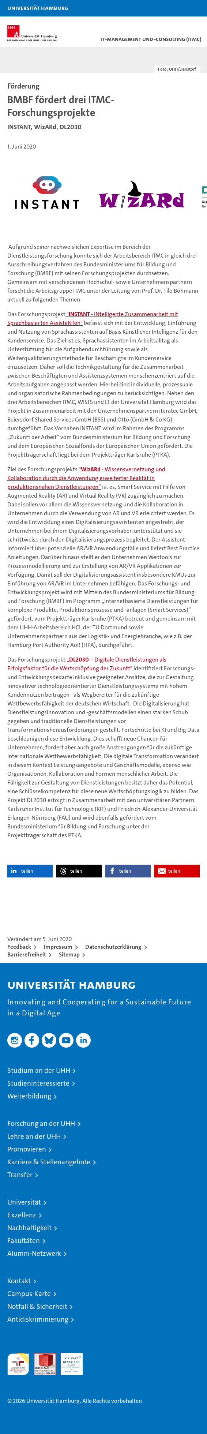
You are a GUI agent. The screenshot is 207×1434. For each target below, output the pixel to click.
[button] (178, 8)
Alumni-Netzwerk (34, 1253)
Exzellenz (21, 1215)
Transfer (20, 1174)
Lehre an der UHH (34, 1136)
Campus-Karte (29, 1293)
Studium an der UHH (38, 1070)
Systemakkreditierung (98, 1357)
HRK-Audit (68, 1361)
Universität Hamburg (37, 8)
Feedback (19, 947)
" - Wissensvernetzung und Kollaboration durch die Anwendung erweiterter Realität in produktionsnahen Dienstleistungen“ (86, 478)
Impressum (58, 947)
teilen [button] (27, 871)
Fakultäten (23, 1240)
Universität (24, 1202)
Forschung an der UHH (41, 1123)
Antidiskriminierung (37, 1319)
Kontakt (19, 1280)
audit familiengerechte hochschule (18, 1364)
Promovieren (26, 1149)
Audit (41, 1357)
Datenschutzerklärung (113, 947)
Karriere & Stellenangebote (48, 1162)
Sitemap (69, 954)
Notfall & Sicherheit (37, 1306)
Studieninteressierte (38, 1083)
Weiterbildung (29, 1096)
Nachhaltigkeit (29, 1227)
